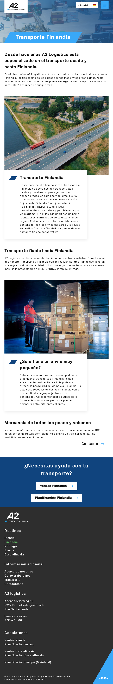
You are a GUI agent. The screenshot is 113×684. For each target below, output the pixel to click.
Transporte (12, 579)
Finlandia (11, 542)
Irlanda (9, 538)
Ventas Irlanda (15, 640)
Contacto (89, 444)
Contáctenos (13, 584)
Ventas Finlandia (53, 486)
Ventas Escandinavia (19, 651)
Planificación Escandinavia (24, 655)
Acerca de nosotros (18, 571)
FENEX (41, 680)
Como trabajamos (17, 575)
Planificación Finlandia (53, 497)
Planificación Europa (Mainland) (27, 662)
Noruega (10, 546)
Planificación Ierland (19, 644)
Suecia (9, 550)
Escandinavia (14, 554)
